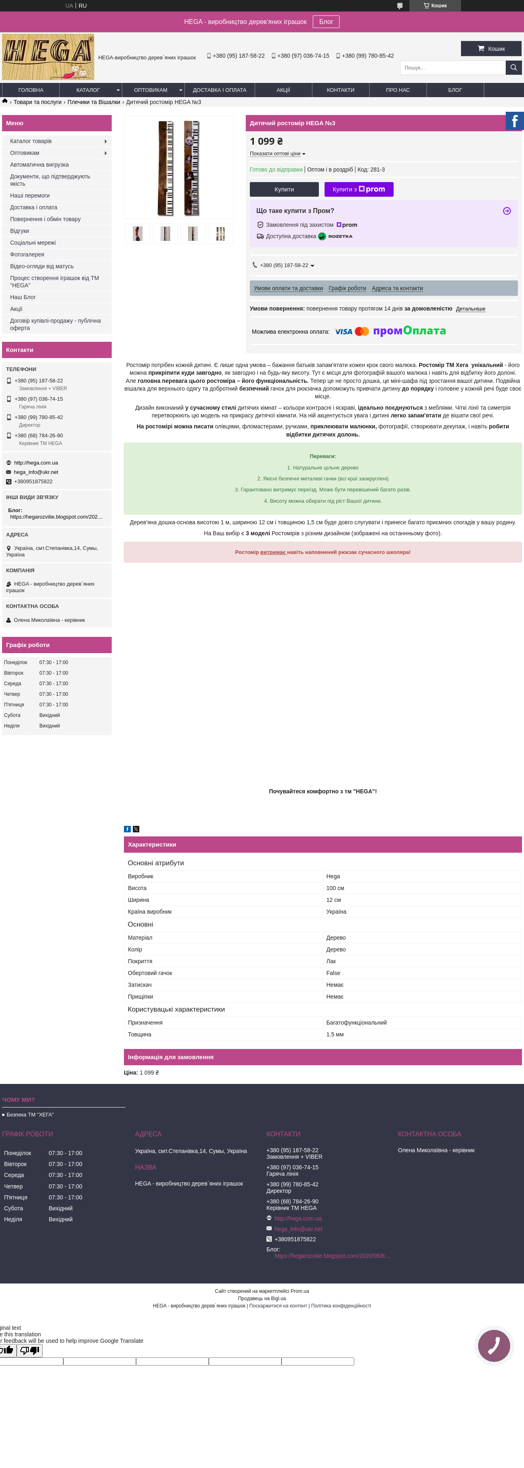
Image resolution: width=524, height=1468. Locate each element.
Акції (283, 90)
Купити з (359, 189)
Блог (326, 21)
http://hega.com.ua (36, 463)
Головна (30, 90)
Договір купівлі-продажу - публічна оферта (55, 324)
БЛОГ (455, 90)
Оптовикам (150, 90)
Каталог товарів (31, 141)
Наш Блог (23, 297)
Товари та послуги (37, 102)
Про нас (398, 90)
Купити (284, 189)
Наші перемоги (30, 195)
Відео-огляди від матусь (42, 266)
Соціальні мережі (33, 242)
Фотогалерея (27, 254)
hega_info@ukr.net (36, 472)
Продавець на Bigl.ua (262, 1298)
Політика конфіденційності (341, 1306)
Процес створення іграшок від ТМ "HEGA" (54, 282)
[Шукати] (514, 68)
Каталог (88, 90)
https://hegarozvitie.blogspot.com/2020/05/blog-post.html (58, 517)
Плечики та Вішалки (93, 102)
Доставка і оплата (220, 90)
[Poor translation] (30, 1350)
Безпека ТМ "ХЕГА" (30, 1115)
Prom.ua (300, 1291)
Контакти (341, 90)
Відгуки (19, 231)
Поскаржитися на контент (278, 1306)
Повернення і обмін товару (45, 219)
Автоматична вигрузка (39, 164)
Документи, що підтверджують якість (50, 180)
